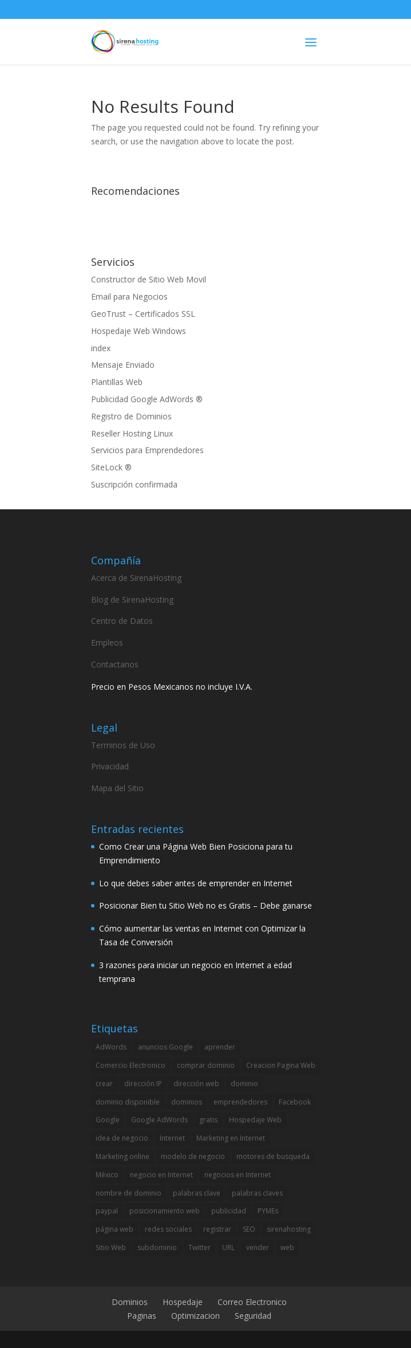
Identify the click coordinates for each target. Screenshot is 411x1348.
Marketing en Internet (230, 1138)
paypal (107, 1211)
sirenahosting (289, 1229)
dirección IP (143, 1083)
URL (228, 1247)
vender (257, 1247)
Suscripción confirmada (134, 484)
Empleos (107, 642)
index (100, 348)
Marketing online (122, 1156)
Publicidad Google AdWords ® (147, 399)
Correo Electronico (252, 1301)
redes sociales (168, 1229)
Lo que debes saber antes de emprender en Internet (196, 883)
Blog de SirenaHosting (132, 599)
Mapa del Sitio (117, 788)
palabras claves (257, 1193)
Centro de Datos (122, 620)
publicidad (228, 1211)
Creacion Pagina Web (280, 1065)
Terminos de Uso (123, 745)
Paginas (141, 1315)
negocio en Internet (161, 1175)
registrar (217, 1229)
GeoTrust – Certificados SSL (143, 313)
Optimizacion (195, 1315)
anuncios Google (165, 1047)
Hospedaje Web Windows (138, 330)
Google (108, 1120)
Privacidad (110, 766)
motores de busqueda (273, 1156)
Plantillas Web (117, 381)
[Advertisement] (225, 219)
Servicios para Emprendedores (147, 450)
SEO (249, 1229)
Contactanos (115, 664)
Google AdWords (159, 1120)
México (107, 1175)
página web (114, 1229)
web (287, 1247)
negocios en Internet (237, 1175)
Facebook (295, 1102)
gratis (208, 1120)
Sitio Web (111, 1247)
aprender (219, 1047)
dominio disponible (128, 1102)
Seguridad (253, 1315)
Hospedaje (183, 1301)
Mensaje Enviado (123, 364)
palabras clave (196, 1193)
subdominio (157, 1247)
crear (104, 1083)
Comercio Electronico (130, 1065)
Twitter (199, 1247)
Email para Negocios (129, 296)
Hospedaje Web (255, 1120)
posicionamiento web (164, 1211)
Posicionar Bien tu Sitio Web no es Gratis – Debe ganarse (205, 905)
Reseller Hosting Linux (132, 433)
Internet (172, 1138)
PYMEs (268, 1211)
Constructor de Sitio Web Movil (148, 279)
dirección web (196, 1083)
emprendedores (240, 1102)
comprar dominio (206, 1065)
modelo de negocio (193, 1156)
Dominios (130, 1301)
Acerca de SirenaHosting (136, 577)
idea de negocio (122, 1138)
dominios (186, 1102)
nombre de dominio (128, 1193)
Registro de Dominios (131, 416)
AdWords (111, 1047)
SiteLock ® (111, 467)
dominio (244, 1083)
